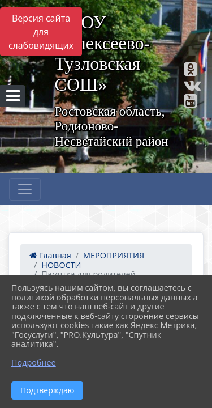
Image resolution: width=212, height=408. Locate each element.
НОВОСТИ (61, 265)
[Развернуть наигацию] (25, 189)
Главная (50, 255)
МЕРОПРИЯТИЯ (113, 255)
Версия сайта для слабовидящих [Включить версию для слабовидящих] (40, 32)
